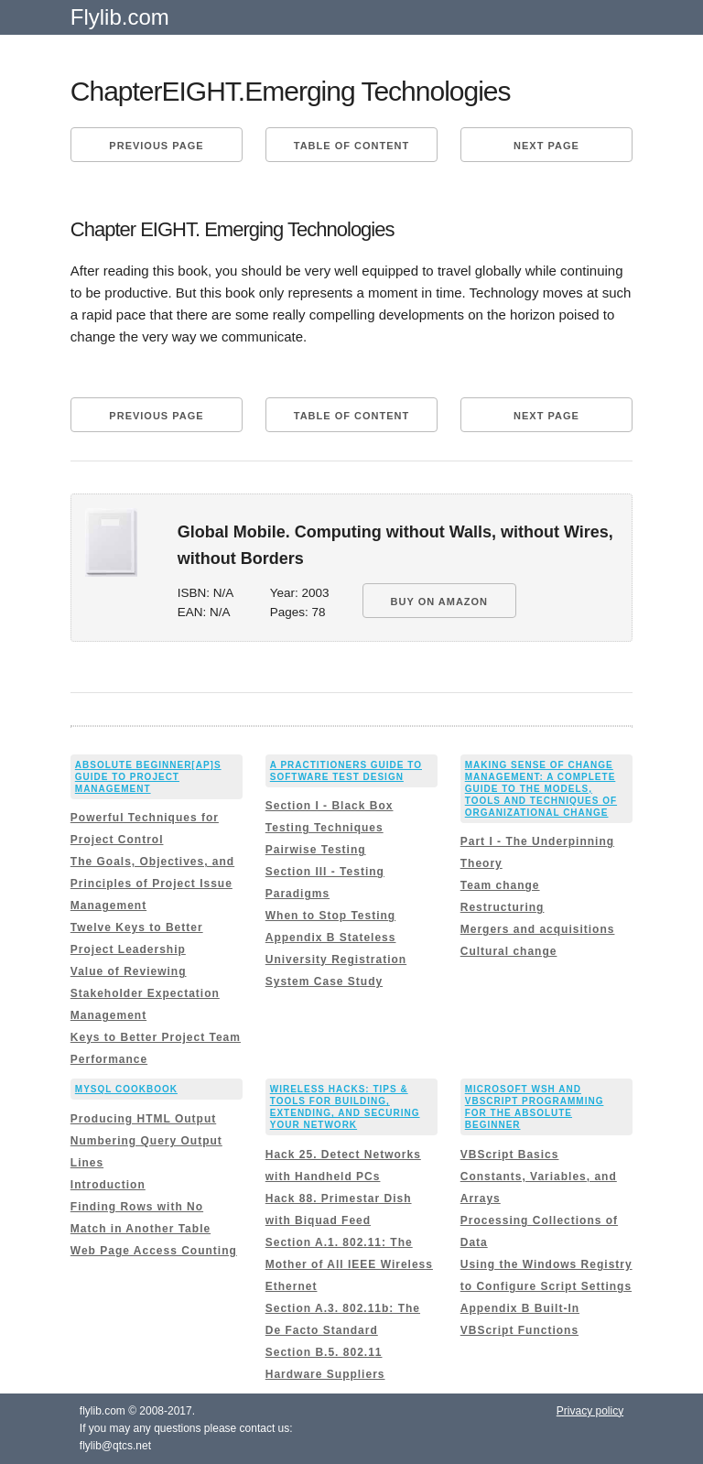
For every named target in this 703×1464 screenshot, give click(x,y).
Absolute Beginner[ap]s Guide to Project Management (148, 777)
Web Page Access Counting (153, 1250)
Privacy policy (590, 1410)
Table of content (351, 145)
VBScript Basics (509, 1154)
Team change (500, 885)
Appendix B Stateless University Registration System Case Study (335, 959)
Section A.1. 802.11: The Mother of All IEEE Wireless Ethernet (349, 1264)
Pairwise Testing (315, 849)
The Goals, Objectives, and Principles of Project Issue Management (152, 883)
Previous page (156, 145)
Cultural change (508, 951)
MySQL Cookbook (126, 1089)
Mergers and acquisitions (537, 929)
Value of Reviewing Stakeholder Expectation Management (145, 993)
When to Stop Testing (330, 915)
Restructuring (502, 907)
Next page (546, 145)
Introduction (108, 1184)
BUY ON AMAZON (440, 601)
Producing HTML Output (143, 1118)
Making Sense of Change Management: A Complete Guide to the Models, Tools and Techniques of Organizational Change (541, 789)
